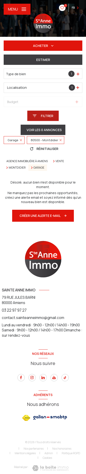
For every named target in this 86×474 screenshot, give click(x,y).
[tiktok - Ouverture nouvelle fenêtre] (65, 377)
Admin (48, 453)
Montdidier (17, 167)
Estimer (43, 59)
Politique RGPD (71, 453)
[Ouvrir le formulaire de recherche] (43, 116)
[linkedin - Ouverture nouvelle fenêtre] (43, 377)
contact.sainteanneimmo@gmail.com (33, 317)
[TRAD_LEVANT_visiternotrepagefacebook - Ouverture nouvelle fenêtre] (21, 377)
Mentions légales (25, 453)
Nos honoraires (61, 449)
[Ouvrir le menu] (17, 9)
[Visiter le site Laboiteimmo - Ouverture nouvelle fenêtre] (50, 468)
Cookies (47, 458)
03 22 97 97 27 (14, 310)
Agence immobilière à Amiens (27, 161)
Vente (59, 161)
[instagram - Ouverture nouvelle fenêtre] (32, 377)
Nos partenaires (34, 449)
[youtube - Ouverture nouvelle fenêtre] (54, 377)
